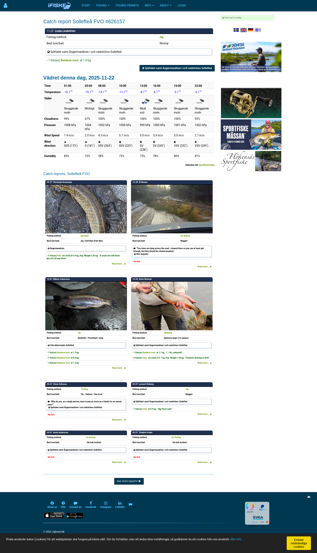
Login (182, 5)
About (166, 5)
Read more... (119, 264)
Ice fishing (185, 236)
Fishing (103, 5)
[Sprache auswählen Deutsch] (251, 30)
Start (86, 5)
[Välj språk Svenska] (236, 30)
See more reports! (129, 481)
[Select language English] (243, 30)
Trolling (84, 389)
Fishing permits (127, 5)
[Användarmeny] (5, 5)
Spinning (84, 236)
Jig (162, 37)
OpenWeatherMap (207, 165)
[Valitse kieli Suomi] (258, 30)
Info (149, 5)
